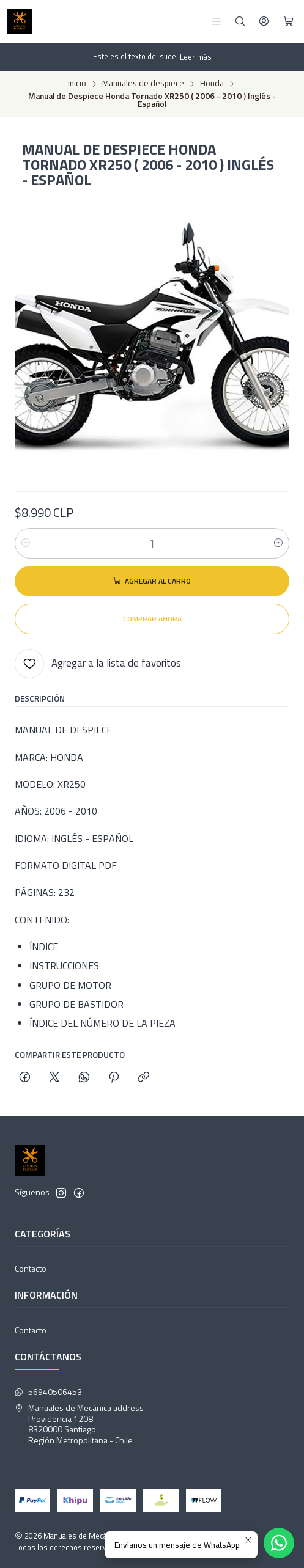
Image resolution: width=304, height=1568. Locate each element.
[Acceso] (264, 21)
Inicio (77, 83)
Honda (212, 83)
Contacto (30, 1268)
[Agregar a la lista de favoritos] (98, 663)
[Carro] (288, 21)
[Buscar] (240, 21)
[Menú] (216, 21)
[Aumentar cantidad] (278, 543)
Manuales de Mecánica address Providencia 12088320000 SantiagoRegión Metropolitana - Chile (79, 1423)
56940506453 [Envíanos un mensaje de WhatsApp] (48, 1391)
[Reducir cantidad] (25, 543)
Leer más (196, 57)
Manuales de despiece (143, 83)
